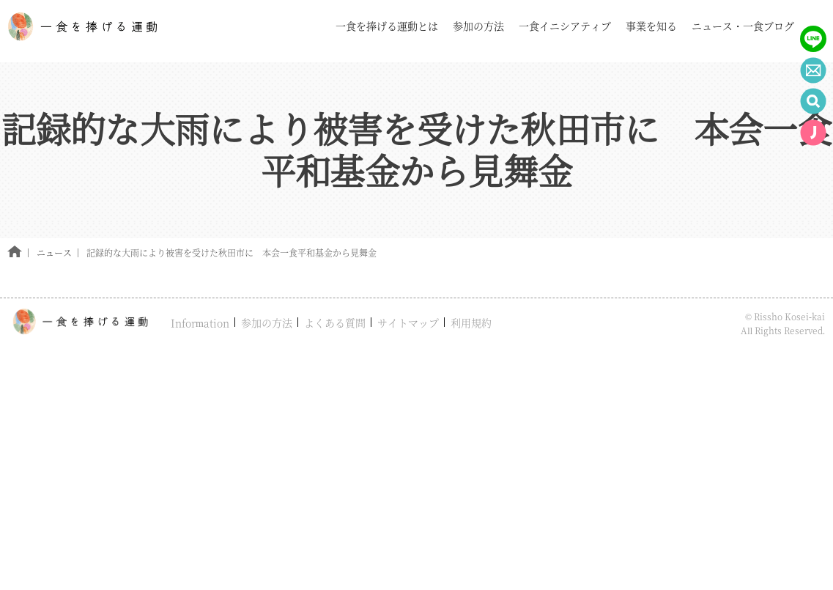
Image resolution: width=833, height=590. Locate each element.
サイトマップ (408, 322)
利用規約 (471, 322)
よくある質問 (335, 322)
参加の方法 (266, 322)
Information (200, 322)
